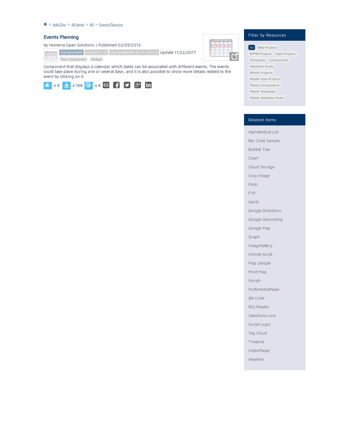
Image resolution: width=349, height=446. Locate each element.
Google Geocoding (265, 219)
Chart (253, 158)
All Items (77, 25)
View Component (73, 59)
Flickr (253, 184)
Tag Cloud (257, 333)
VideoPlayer (259, 350)
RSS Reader (258, 306)
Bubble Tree (259, 149)
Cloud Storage (261, 167)
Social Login (259, 324)
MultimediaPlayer (264, 289)
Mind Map (257, 271)
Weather (256, 359)
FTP (251, 193)
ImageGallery (260, 245)
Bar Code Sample (264, 140)
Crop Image (259, 175)
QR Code (256, 298)
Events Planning (111, 25)
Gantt (253, 201)
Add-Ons (59, 25)
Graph (254, 236)
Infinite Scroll (260, 254)
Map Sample (259, 263)
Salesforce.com (262, 315)
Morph (254, 280)
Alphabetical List (263, 132)
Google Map (259, 228)
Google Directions (264, 210)
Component (71, 52)
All (92, 25)
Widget (96, 59)
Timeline (256, 341)
